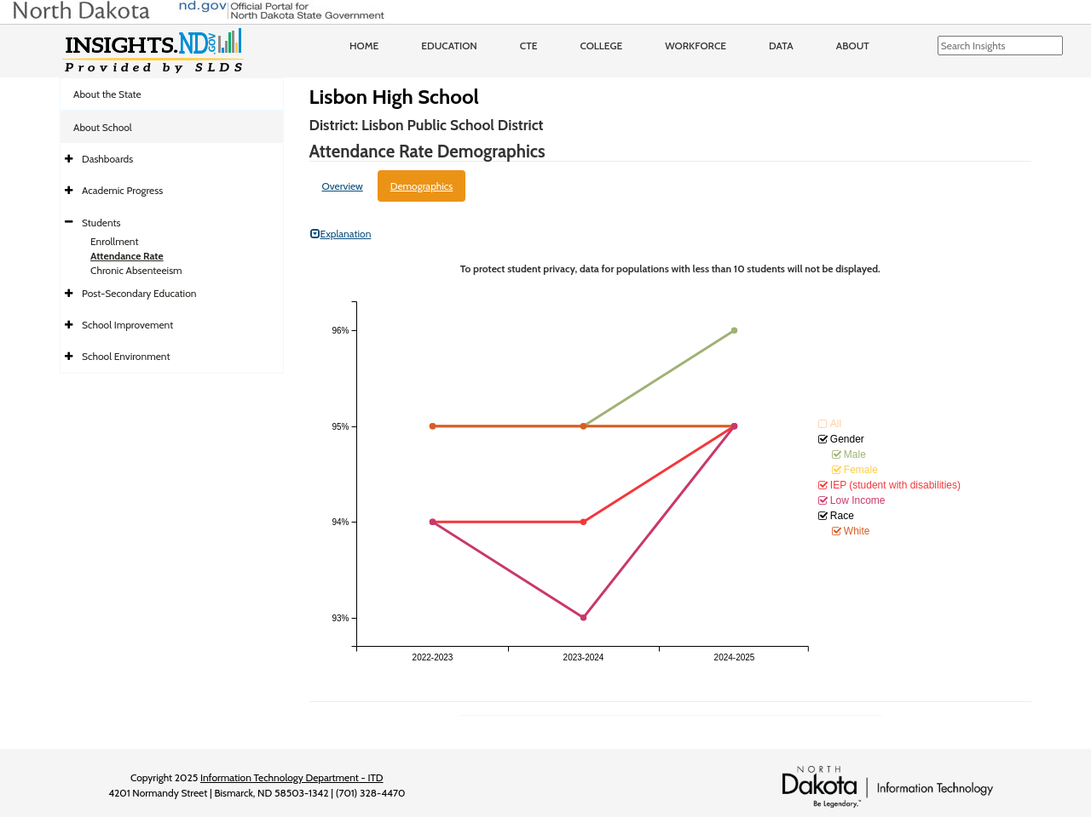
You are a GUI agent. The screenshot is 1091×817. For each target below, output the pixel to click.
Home (363, 45)
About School (102, 127)
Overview (342, 186)
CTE (529, 45)
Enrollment (114, 241)
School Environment (126, 356)
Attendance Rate (127, 255)
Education (449, 45)
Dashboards (107, 158)
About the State (107, 94)
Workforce (695, 45)
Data (781, 45)
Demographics (421, 186)
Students (101, 222)
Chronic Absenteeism (136, 270)
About (852, 45)
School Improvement (127, 324)
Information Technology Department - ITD (292, 777)
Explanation (341, 233)
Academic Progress (122, 190)
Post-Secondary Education (139, 293)
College (601, 45)
